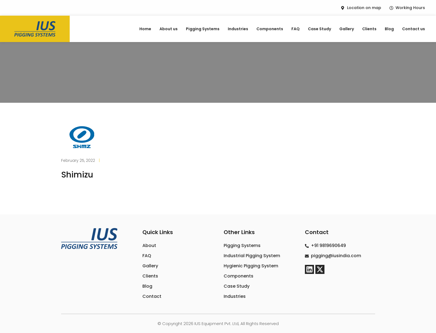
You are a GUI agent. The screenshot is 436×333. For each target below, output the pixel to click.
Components (269, 29)
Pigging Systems (203, 29)
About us (168, 29)
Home (145, 29)
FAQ (295, 29)
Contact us (413, 29)
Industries (238, 29)
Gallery (346, 29)
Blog (389, 29)
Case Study (319, 29)
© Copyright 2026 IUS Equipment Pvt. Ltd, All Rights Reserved (218, 323)
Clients (369, 29)
